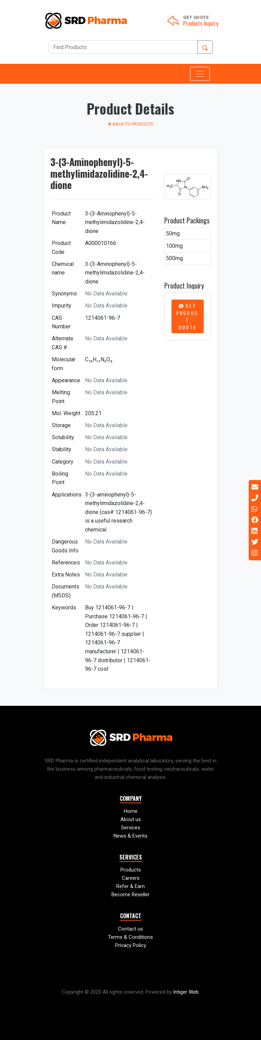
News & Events (130, 836)
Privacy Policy (130, 945)
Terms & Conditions (130, 937)
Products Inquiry (200, 23)
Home (131, 811)
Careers (131, 878)
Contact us (130, 929)
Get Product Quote (187, 316)
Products (130, 870)
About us (130, 819)
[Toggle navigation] (200, 74)
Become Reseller (130, 894)
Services (130, 828)
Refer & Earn (130, 886)
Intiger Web (186, 992)
